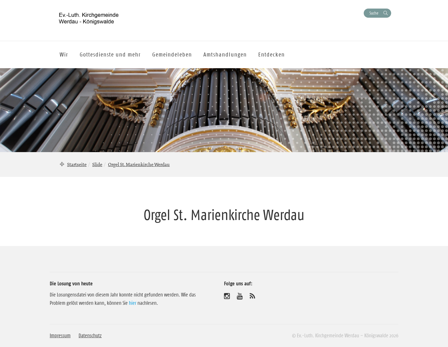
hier (132, 303)
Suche (373, 13)
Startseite (77, 164)
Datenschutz (90, 335)
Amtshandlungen (225, 54)
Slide (97, 164)
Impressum (60, 335)
